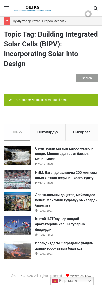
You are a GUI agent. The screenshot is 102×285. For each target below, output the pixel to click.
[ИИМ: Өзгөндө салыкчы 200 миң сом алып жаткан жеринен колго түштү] (17, 179)
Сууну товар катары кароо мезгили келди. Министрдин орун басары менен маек (64, 153)
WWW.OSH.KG (80, 276)
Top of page (88, 14)
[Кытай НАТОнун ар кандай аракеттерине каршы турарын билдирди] (17, 225)
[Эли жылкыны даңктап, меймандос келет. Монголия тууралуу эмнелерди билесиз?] (17, 201)
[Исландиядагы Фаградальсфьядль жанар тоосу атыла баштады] (17, 250)
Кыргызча (64, 281)
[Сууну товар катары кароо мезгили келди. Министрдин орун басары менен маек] (17, 155)
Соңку (17, 132)
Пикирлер (82, 132)
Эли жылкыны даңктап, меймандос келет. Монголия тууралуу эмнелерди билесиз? (66, 200)
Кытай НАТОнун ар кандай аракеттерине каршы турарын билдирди (60, 224)
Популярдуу (47, 132)
